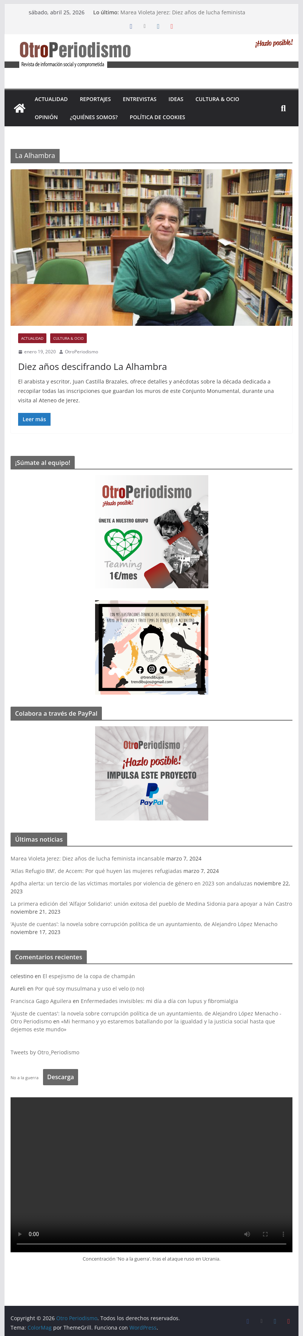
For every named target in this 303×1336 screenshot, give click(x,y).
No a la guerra (24, 1077)
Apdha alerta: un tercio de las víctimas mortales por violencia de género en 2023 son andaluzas (131, 883)
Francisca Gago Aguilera (41, 1001)
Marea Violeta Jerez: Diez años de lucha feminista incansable (88, 858)
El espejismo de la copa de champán (89, 976)
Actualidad (51, 99)
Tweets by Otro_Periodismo (45, 1052)
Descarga (60, 1077)
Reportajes (95, 99)
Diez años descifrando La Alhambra (92, 366)
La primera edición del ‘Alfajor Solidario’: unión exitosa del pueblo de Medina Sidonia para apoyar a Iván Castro (151, 903)
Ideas (176, 99)
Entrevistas (140, 99)
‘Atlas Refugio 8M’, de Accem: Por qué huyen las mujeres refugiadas (96, 870)
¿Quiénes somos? (94, 117)
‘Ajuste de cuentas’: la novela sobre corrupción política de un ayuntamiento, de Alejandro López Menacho (144, 924)
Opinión (46, 117)
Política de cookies (157, 117)
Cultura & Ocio (217, 99)
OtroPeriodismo (81, 351)
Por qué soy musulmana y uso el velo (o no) (89, 988)
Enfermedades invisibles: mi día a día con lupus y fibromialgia (159, 1001)
